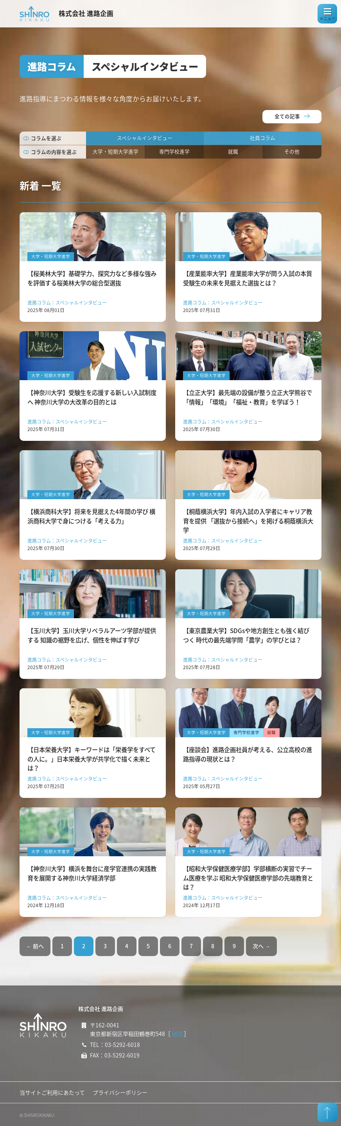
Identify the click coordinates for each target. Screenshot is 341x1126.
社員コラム (262, 137)
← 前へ (35, 946)
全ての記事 (287, 116)
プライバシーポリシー (120, 1092)
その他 (292, 151)
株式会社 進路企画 (86, 13)
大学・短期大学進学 (115, 151)
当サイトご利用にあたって (52, 1092)
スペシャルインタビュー (144, 137)
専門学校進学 (174, 151)
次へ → (261, 946)
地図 (177, 1034)
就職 (233, 151)
